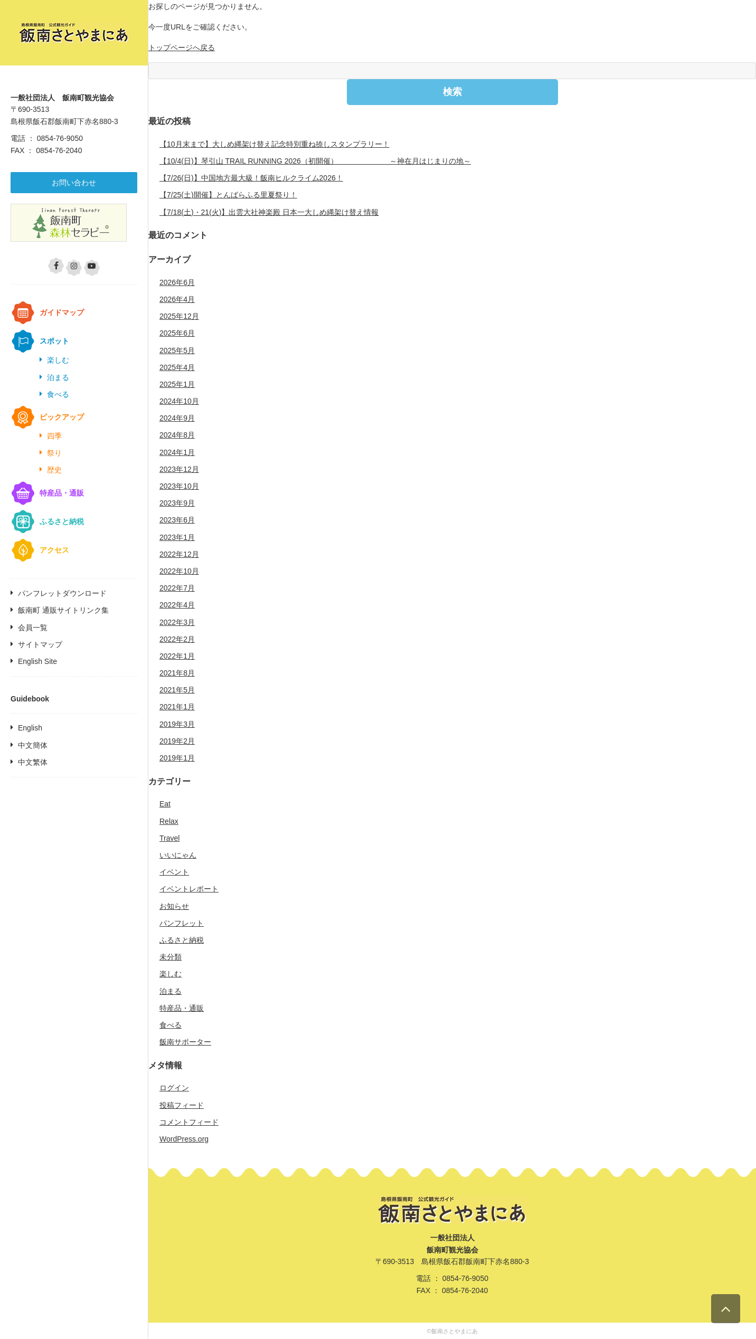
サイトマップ (40, 644)
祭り (54, 453)
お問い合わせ (74, 182)
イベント (174, 872)
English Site (37, 661)
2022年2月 (177, 639)
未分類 (170, 957)
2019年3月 (177, 724)
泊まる (58, 377)
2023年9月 (177, 503)
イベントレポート (189, 889)
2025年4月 (177, 367)
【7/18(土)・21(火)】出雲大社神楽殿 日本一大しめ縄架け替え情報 (269, 212)
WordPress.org (184, 1139)
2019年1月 (177, 758)
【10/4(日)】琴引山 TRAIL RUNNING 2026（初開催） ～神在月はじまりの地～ (315, 161)
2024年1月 (177, 452)
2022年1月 (177, 656)
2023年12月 (179, 469)
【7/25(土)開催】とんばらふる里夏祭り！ (228, 195)
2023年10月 (179, 486)
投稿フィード (181, 1105)
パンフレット (181, 923)
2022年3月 (177, 622)
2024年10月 (179, 401)
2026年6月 (177, 282)
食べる (58, 394)
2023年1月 (177, 537)
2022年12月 (179, 554)
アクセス (54, 550)
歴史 (54, 470)
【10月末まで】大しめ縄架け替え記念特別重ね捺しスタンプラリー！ (274, 144)
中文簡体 (33, 745)
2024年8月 (177, 435)
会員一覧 (33, 627)
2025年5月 (177, 350)
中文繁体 (33, 762)
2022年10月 (179, 571)
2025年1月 (177, 384)
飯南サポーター (185, 1042)
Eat (165, 804)
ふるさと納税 (62, 521)
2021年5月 (177, 690)
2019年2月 (177, 741)
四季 (54, 436)
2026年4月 (177, 299)
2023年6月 (177, 520)
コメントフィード (189, 1122)
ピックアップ (62, 417)
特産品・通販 (62, 493)
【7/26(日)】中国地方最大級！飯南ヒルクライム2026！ (251, 178)
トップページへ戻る (181, 47)
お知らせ (174, 906)
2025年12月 (179, 316)
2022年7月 (177, 588)
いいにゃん (177, 855)
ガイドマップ (62, 312)
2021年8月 (177, 673)
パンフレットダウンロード (62, 593)
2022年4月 (177, 605)
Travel (169, 838)
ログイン (174, 1088)
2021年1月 (177, 706)
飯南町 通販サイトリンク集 (63, 610)
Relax (168, 821)
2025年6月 (177, 333)
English (30, 728)
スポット (54, 341)
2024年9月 (177, 418)
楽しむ (58, 360)
